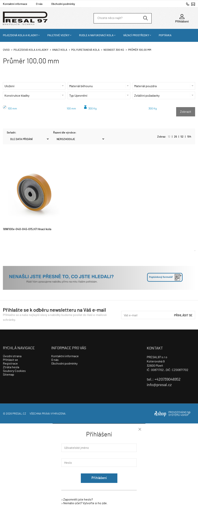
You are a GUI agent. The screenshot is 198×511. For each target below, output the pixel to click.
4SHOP (184, 415)
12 (169, 136)
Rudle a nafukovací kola (96, 35)
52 (182, 136)
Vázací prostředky (136, 35)
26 (175, 136)
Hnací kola (59, 50)
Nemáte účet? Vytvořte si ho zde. (85, 503)
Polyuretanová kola (85, 50)
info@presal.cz (193, 4)
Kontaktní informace (15, 4)
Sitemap (8, 374)
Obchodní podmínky (63, 4)
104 (189, 136)
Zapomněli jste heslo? (78, 499)
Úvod (6, 50)
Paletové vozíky (58, 35)
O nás (39, 4)
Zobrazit (185, 111)
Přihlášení (99, 478)
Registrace (10, 363)
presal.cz (19, 413)
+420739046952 (187, 4)
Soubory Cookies (14, 370)
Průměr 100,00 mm (139, 50)
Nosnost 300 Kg (113, 50)
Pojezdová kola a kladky (20, 35)
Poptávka (165, 35)
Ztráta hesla (11, 367)
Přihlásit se (183, 315)
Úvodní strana (12, 356)
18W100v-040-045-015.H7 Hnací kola (27, 229)
